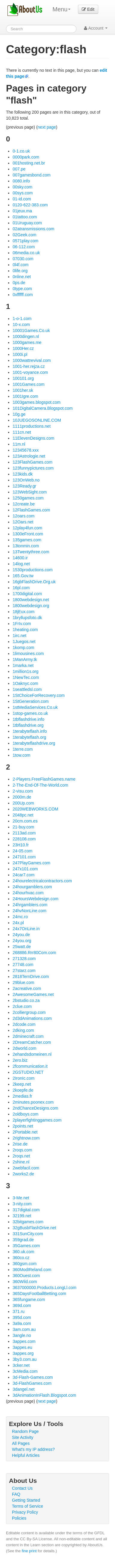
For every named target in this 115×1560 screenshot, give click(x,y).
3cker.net (21, 1365)
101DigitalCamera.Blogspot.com (43, 408)
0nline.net (22, 276)
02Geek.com (24, 234)
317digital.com (26, 1209)
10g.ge (19, 414)
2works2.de (23, 1173)
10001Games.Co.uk (31, 330)
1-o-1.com (22, 318)
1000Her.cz (23, 348)
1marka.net (23, 665)
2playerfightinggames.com (37, 1120)
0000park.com (26, 157)
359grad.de (23, 1239)
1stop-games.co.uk (30, 713)
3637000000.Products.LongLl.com (44, 1287)
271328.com (24, 958)
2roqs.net (21, 1156)
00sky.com (22, 187)
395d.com (22, 1317)
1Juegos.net (24, 641)
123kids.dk (23, 474)
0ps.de (19, 282)
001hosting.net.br (29, 163)
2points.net (23, 1126)
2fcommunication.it (30, 1066)
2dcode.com (24, 1024)
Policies (19, 1518)
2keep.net (22, 1084)
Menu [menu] (61, 9)
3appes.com (24, 1341)
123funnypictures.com (33, 468)
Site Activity (22, 1437)
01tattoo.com (25, 216)
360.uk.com (23, 1251)
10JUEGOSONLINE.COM (37, 420)
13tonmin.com (26, 545)
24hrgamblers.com (30, 904)
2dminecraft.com (28, 1036)
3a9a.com (22, 1323)
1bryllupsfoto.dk (27, 617)
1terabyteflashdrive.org (34, 743)
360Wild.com (25, 1281)
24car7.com (23, 874)
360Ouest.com (26, 1275)
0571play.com (25, 240)
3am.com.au (24, 1329)
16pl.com (21, 587)
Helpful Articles (26, 1455)
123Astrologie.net (29, 456)
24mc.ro (20, 916)
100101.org (23, 378)
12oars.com (23, 516)
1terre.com (23, 749)
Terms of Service (27, 1506)
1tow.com (21, 755)
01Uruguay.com (27, 222)
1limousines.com (28, 653)
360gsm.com (24, 1263)
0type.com (22, 288)
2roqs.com (22, 1150)
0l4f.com (20, 264)
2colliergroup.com (29, 1012)
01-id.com (22, 198)
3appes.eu (22, 1347)
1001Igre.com (25, 396)
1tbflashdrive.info (28, 719)
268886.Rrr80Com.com (34, 952)
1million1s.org (25, 671)
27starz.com (24, 970)
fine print (29, 1551)
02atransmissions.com (33, 228)
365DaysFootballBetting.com (39, 1293)
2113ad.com (24, 833)
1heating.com (25, 629)
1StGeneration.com (31, 701)
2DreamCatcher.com (32, 1042)
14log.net (21, 563)
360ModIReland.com (32, 1269)
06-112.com (24, 246)
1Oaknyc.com (25, 683)
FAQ (16, 1494)
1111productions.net (31, 426)
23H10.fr (21, 845)
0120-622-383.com (30, 204)
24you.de (21, 934)
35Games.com (26, 1245)
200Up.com (23, 803)
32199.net (22, 1215)
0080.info (21, 181)
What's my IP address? (33, 1449)
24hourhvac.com (28, 892)
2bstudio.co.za (26, 1000)
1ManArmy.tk (25, 659)
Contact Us (22, 1488)
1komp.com (23, 647)
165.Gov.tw (23, 575)
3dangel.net (23, 1389)
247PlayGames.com (31, 862)
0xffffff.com (23, 294)
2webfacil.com (26, 1168)
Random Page (25, 1431)
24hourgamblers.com (32, 886)
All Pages (21, 1443)
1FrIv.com (22, 623)
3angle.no (22, 1335)
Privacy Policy (25, 1512)
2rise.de (20, 1144)
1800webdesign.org (31, 605)
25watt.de (22, 946)
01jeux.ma (22, 210)
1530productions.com (33, 569)
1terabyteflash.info (30, 731)
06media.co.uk (26, 252)
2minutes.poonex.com (33, 1102)
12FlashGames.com (31, 510)
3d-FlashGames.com (32, 1383)
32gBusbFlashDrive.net (34, 1227)
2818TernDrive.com (31, 976)
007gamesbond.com (31, 175)
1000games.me (27, 342)
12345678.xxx (26, 450)
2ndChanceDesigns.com (35, 1108)
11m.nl (19, 444)
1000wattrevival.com (32, 360)
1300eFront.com (28, 533)
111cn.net (22, 432)
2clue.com (22, 1006)
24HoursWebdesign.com (35, 898)
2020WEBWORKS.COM (35, 809)
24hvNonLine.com (29, 910)
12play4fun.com (27, 527)
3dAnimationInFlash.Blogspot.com (44, 1395)
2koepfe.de (23, 1090)
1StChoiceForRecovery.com (39, 695)
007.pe (19, 169)
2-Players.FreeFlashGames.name (44, 779)
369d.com (22, 1305)
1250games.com (28, 498)
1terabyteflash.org (29, 737)
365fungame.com (29, 1299)
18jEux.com (23, 611)
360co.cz (21, 1257)
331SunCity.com (28, 1233)
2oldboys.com (25, 1114)
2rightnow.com (26, 1138)
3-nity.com (22, 1203)
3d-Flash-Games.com (33, 1377)
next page (47, 127)
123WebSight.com (30, 492)
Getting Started (26, 1500)
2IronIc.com (23, 1078)
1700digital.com (27, 593)
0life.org (20, 270)
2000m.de (22, 797)
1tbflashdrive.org (28, 725)
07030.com (23, 258)
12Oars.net (23, 522)
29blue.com (23, 982)
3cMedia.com (25, 1371)
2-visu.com (23, 791)
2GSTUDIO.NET (28, 1072)
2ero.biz (20, 1060)
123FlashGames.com (32, 462)
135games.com (27, 539)
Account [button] (96, 28)
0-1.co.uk (21, 151)
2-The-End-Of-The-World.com (40, 785)
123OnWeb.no (26, 480)
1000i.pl (20, 354)
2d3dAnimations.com (32, 1018)
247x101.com (25, 868)
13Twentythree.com (31, 551)
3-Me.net (21, 1197)
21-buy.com (23, 827)
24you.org (22, 940)
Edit (88, 9)
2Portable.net (25, 1132)
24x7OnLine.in (26, 928)
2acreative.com (27, 988)
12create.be (24, 504)
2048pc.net (23, 815)
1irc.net (19, 635)
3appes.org (23, 1353)
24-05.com (22, 850)
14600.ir (20, 557)
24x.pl (18, 922)
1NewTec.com (26, 677)
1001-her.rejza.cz (29, 366)
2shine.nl (21, 1162)
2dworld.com (24, 1048)
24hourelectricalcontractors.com (42, 880)
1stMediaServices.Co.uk (35, 707)
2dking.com (23, 1030)
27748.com (23, 964)
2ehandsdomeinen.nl (32, 1054)
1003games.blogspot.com (36, 402)
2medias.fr (22, 1096)
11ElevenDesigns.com (33, 438)
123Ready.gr (24, 486)
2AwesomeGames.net (33, 994)
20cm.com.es (25, 821)
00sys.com (23, 193)
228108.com (24, 839)
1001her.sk (23, 390)
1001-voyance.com (30, 372)
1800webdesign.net (31, 599)
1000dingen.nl (26, 336)
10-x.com (21, 324)
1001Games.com (29, 384)
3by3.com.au (24, 1359)
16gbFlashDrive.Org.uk (34, 581)
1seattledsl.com (27, 689)
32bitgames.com (28, 1221)
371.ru (18, 1311)
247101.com (24, 856)
